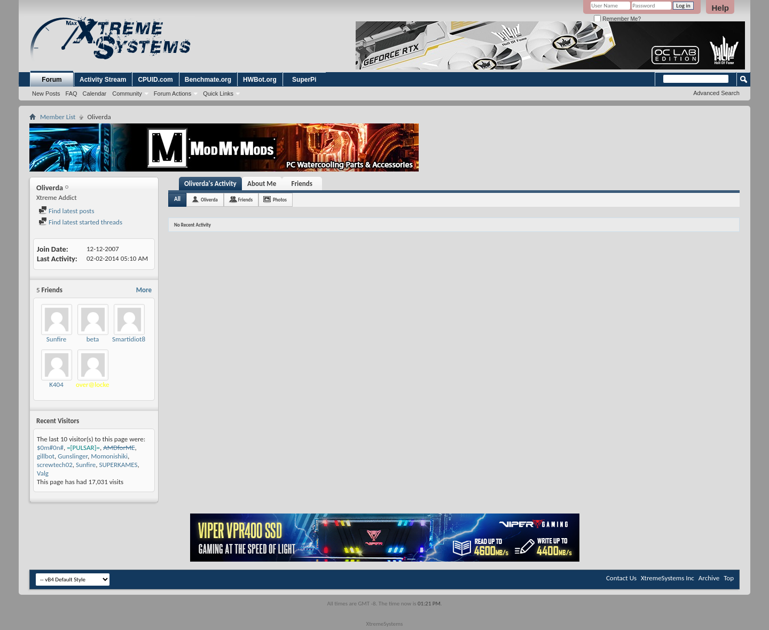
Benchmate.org (208, 79)
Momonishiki (109, 456)
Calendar (95, 93)
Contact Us (621, 578)
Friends (301, 184)
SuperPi (304, 79)
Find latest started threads (80, 222)
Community (127, 93)
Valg (43, 473)
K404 (56, 384)
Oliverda (209, 200)
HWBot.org (260, 79)
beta (93, 339)
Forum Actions (172, 93)
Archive (709, 578)
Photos (280, 200)
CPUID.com (155, 79)
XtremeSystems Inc (667, 578)
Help (720, 7)
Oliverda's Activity (210, 184)
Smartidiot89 (130, 339)
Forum (51, 79)
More (144, 290)
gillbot (45, 456)
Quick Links (218, 93)
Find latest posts (66, 211)
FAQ (71, 93)
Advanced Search (716, 93)
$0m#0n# (50, 448)
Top (729, 578)
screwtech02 (55, 465)
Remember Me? (617, 19)
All (177, 199)
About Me (261, 184)
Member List (57, 117)
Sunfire (56, 339)
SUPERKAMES (118, 465)
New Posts (46, 93)
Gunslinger (73, 456)
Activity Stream (103, 79)
